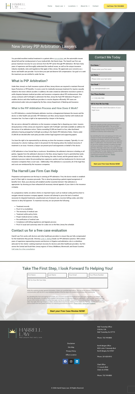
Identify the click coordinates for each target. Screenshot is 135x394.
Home (50, 6)
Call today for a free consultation (23, 249)
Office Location (71, 355)
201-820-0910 (107, 357)
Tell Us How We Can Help (100, 104)
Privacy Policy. (78, 303)
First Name (95, 65)
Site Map (71, 347)
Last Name (95, 75)
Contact (95, 6)
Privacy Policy (71, 351)
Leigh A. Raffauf (46, 239)
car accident (59, 58)
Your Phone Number (98, 94)
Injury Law (60, 6)
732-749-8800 (107, 338)
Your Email (95, 84)
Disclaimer (71, 343)
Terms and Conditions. (101, 156)
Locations (73, 6)
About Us (85, 6)
